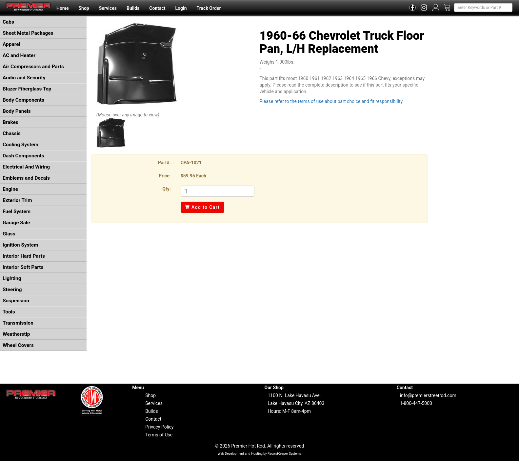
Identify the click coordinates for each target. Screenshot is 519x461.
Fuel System (16, 211)
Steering (12, 289)
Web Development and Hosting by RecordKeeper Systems (260, 453)
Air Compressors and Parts (33, 67)
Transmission (18, 323)
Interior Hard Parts (24, 256)
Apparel (11, 44)
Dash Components (23, 156)
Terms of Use (158, 434)
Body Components (23, 100)
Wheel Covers (18, 345)
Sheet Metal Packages (28, 33)
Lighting (12, 278)
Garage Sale (16, 223)
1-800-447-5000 (416, 403)
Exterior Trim (17, 200)
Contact (157, 8)
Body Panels (17, 111)
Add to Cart (202, 207)
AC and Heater (19, 55)
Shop (83, 8)
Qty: (166, 188)
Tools (9, 312)
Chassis (12, 133)
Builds (133, 8)
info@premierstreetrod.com (428, 395)
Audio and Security (24, 78)
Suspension (16, 301)
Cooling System (20, 145)
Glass (9, 234)
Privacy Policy (159, 427)
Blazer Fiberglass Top (27, 89)
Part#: (164, 162)
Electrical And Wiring (26, 167)
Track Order (208, 8)
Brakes (10, 122)
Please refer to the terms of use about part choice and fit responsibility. (331, 101)
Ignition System (20, 245)
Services (108, 8)
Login (181, 8)
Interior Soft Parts (23, 267)
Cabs (8, 22)
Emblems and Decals (26, 178)
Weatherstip (16, 334)
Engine (10, 189)
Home (62, 8)
